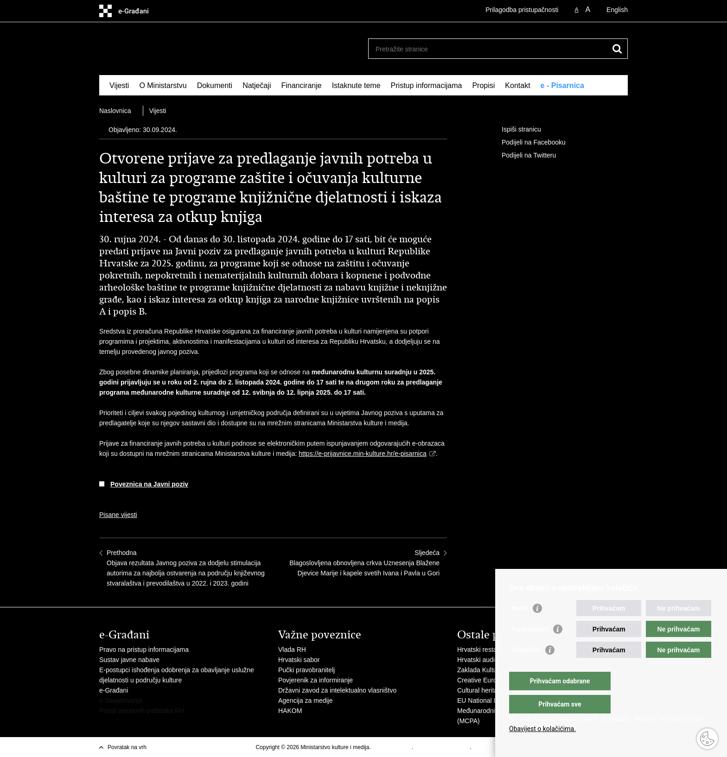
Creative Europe (480, 680)
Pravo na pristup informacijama (144, 649)
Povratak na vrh (127, 747)
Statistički (526, 668)
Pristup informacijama (426, 85)
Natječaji (256, 85)
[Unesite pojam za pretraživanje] (488, 49)
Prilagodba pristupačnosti (521, 9)
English (617, 9)
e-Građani (113, 690)
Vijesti (119, 85)
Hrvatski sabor (298, 659)
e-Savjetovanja (120, 700)
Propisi (483, 85)
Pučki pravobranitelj (306, 670)
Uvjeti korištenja (392, 747)
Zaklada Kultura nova (487, 670)
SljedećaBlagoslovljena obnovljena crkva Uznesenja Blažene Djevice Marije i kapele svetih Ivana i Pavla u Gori (364, 563)
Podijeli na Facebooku (527, 143)
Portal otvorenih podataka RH (142, 710)
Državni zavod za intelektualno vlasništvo (337, 690)
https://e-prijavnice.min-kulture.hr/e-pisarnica (362, 453)
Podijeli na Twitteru (522, 155)
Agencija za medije (305, 700)
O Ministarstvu (162, 85)
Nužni (519, 627)
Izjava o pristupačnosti (442, 747)
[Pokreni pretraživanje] (617, 48)
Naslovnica (115, 110)
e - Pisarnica (562, 85)
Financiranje (301, 85)
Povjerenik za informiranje (315, 680)
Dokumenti (214, 85)
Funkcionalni (529, 647)
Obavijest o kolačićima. (542, 728)
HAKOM (290, 710)
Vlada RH (292, 649)
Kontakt (517, 85)
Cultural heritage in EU (490, 690)
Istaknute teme (356, 85)
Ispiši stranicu (515, 130)
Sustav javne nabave (129, 659)
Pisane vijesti (118, 514)
